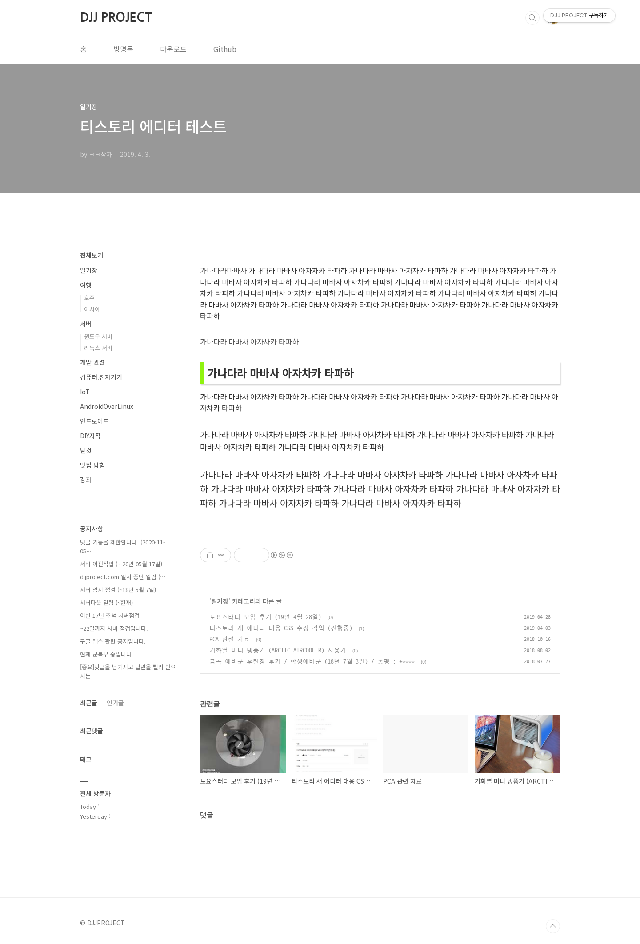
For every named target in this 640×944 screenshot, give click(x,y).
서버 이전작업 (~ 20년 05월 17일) (121, 564)
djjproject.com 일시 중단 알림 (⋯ (123, 576)
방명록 (123, 49)
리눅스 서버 (98, 348)
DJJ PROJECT (116, 17)
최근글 (88, 702)
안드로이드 (94, 420)
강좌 (86, 479)
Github (224, 49)
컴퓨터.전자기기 (101, 376)
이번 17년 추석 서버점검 (110, 615)
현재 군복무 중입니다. (106, 654)
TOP (553, 926)
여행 (86, 284)
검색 (532, 17)
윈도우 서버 (98, 336)
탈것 (86, 450)
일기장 (219, 600)
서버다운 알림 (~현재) (106, 602)
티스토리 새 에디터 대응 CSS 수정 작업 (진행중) (280, 628)
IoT (85, 391)
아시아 (92, 309)
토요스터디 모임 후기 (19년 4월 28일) (265, 617)
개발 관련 (92, 362)
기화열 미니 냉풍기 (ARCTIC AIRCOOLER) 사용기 (277, 650)
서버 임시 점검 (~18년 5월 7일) (118, 589)
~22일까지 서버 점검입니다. (114, 628)
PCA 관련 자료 (229, 639)
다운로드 (173, 49)
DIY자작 (90, 435)
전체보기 (91, 255)
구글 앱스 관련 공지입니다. (113, 641)
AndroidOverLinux (106, 406)
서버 (86, 323)
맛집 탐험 (92, 464)
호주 (89, 297)
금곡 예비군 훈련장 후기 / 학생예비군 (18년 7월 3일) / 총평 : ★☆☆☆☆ (312, 661)
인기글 (115, 702)
